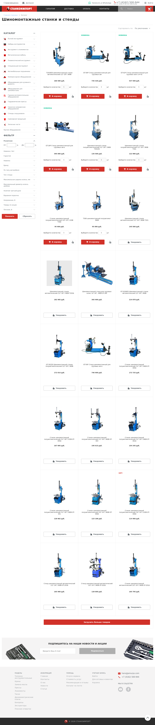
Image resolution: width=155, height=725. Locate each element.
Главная (44, 676)
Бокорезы (19, 702)
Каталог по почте (74, 686)
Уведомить (136, 242)
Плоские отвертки (23, 709)
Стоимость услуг (73, 679)
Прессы (18, 688)
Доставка (69, 9)
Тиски (17, 694)
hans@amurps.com (130, 673)
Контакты (104, 9)
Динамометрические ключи (24, 698)
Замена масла (21, 684)
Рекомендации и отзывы (77, 683)
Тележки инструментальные (23, 677)
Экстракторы (21, 706)
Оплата (86, 9)
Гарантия (50, 9)
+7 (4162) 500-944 (125, 2)
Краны (18, 681)
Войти (148, 3)
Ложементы (20, 691)
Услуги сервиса (73, 676)
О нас (43, 683)
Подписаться (97, 651)
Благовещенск (10, 3)
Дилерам (28, 3)
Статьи (44, 689)
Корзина (96, 683)
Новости (44, 686)
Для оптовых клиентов (102, 679)
